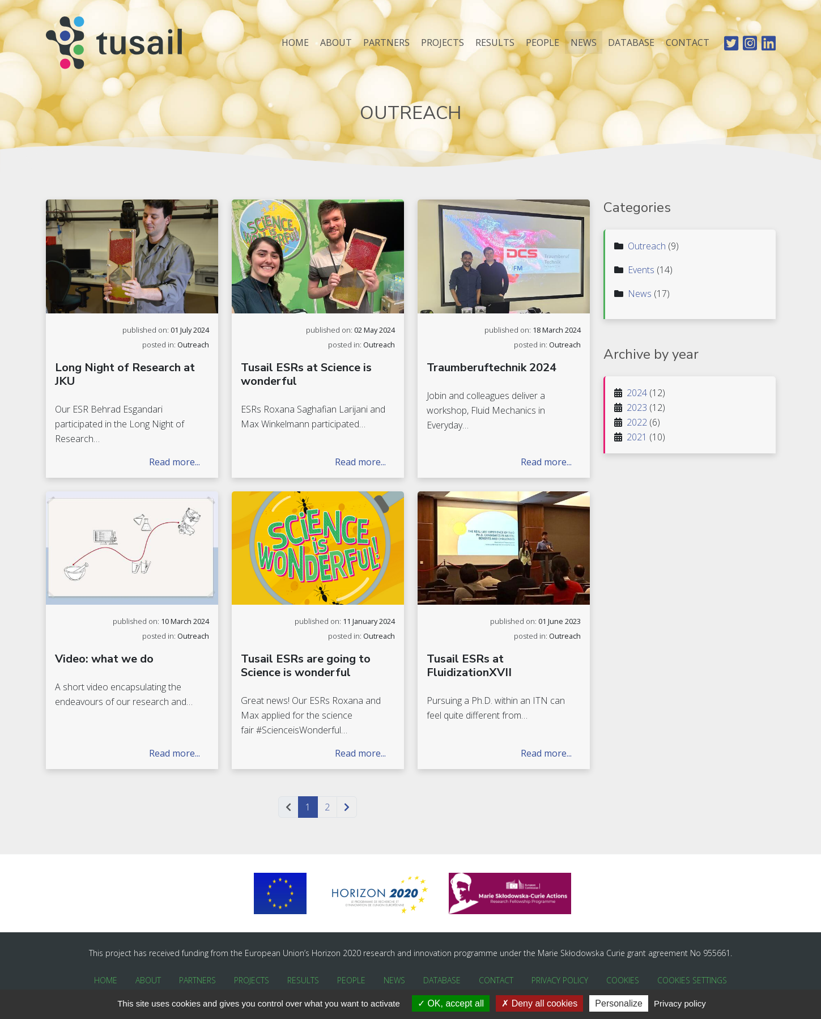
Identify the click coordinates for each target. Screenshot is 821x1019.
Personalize (619, 1003)
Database (631, 47)
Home (295, 47)
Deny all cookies (539, 1003)
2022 (637, 422)
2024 (637, 393)
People (542, 47)
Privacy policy (680, 1003)
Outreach (647, 246)
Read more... (174, 462)
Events (641, 270)
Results (494, 47)
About (336, 47)
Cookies (622, 980)
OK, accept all (451, 1003)
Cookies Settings (692, 980)
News (584, 47)
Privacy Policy (559, 980)
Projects (442, 47)
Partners (386, 47)
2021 (637, 437)
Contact (687, 47)
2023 (637, 407)
